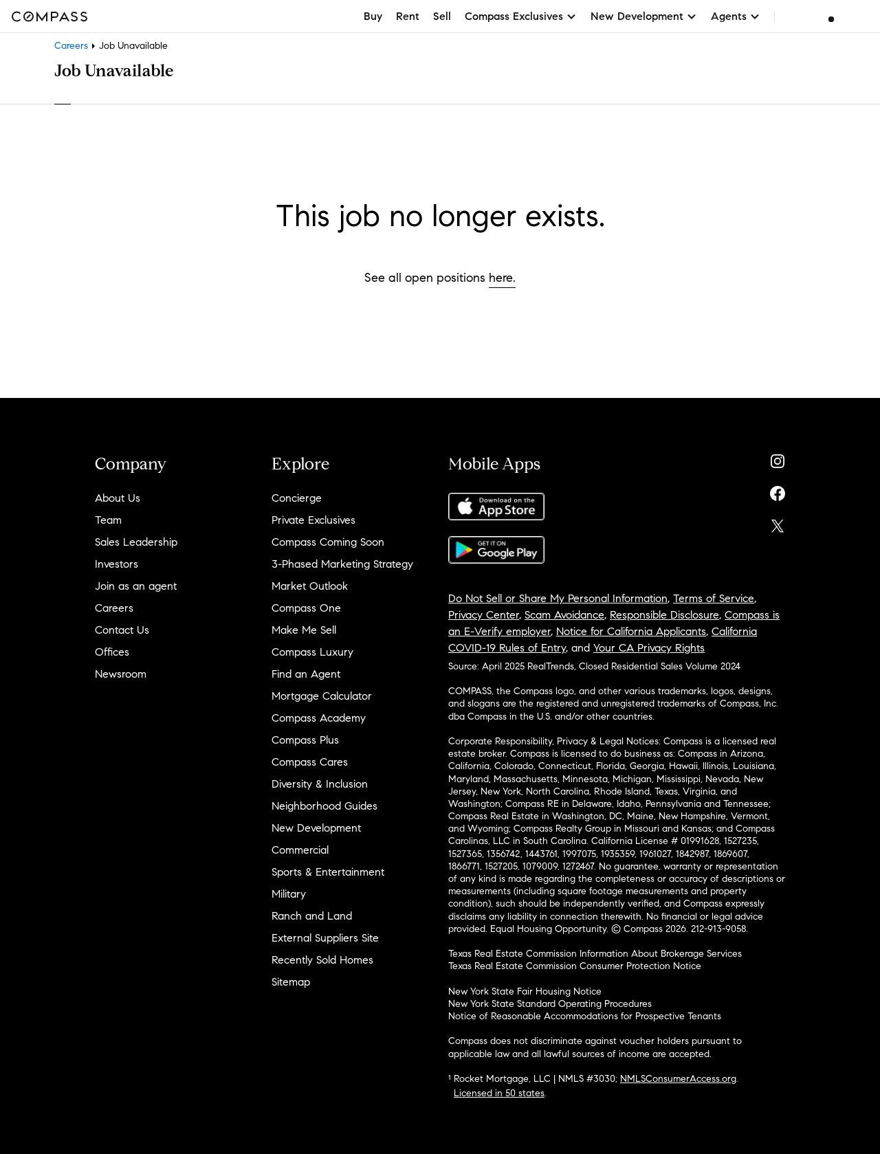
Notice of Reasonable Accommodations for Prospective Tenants (584, 1016)
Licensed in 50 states (499, 1093)
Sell (442, 16)
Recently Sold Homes (322, 959)
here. (502, 277)
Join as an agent (136, 585)
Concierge (297, 497)
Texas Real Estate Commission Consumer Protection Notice (574, 966)
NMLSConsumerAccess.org (678, 1079)
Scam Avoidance (564, 614)
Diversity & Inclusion (320, 783)
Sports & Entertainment (328, 871)
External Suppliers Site (325, 937)
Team (108, 519)
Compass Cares (310, 761)
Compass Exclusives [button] (521, 16)
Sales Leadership (136, 541)
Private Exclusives (313, 519)
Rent (407, 16)
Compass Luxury (312, 651)
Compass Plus (305, 739)
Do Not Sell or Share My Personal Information (558, 598)
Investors (116, 563)
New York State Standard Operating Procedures (550, 1004)
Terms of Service (713, 598)
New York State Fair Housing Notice (525, 991)
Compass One (306, 607)
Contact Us (122, 629)
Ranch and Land (312, 915)
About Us (117, 497)
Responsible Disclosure (664, 614)
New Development (316, 827)
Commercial (300, 849)
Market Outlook (310, 585)
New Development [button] (644, 16)
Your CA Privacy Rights (649, 647)
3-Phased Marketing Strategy (342, 563)
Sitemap (291, 981)
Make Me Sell (304, 629)
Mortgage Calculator (322, 695)
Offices (112, 651)
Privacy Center (483, 614)
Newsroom (120, 673)
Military (289, 893)
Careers (71, 46)
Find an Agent (306, 673)
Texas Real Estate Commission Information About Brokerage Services (595, 953)
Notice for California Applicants (631, 631)
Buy (373, 16)
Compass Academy (319, 717)
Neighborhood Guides (324, 805)
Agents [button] (735, 16)
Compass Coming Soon (328, 541)
